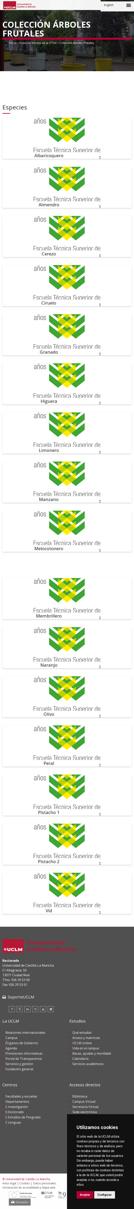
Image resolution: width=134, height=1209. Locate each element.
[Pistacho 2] (67, 844)
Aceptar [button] (85, 1194)
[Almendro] (67, 187)
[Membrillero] (67, 598)
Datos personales (44, 1183)
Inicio (12, 43)
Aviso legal (9, 1183)
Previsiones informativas (24, 1053)
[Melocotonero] (67, 531)
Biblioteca (79, 1096)
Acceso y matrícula (86, 1038)
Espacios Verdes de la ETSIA (37, 43)
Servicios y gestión (19, 1064)
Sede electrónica (84, 1112)
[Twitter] (20, 1009)
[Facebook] (12, 1009)
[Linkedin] (27, 1009)
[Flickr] (51, 1009)
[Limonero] (67, 433)
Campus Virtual (83, 1101)
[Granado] (67, 335)
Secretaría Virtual (85, 1107)
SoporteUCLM (21, 997)
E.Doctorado (14, 1112)
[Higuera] (67, 384)
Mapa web (48, 1187)
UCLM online (82, 1043)
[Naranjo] (67, 648)
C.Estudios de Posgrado (23, 1117)
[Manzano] (67, 482)
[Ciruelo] (67, 285)
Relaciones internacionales (25, 1032)
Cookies (24, 1183)
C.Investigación (16, 1107)
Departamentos (17, 1101)
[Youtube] (43, 1009)
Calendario (80, 1058)
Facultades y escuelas (21, 1096)
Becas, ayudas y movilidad (91, 1053)
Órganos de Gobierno (21, 1043)
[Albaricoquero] (67, 138)
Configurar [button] (104, 1194)
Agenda (11, 1048)
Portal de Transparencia (23, 1058)
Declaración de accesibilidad (20, 1187)
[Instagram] (35, 1009)
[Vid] (67, 893)
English (108, 5)
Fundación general (19, 1069)
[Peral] (67, 746)
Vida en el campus (85, 1048)
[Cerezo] (67, 236)
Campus (11, 1038)
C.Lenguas (13, 1122)
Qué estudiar (82, 1032)
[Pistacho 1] (67, 795)
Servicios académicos (88, 1064)
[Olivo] (67, 697)
